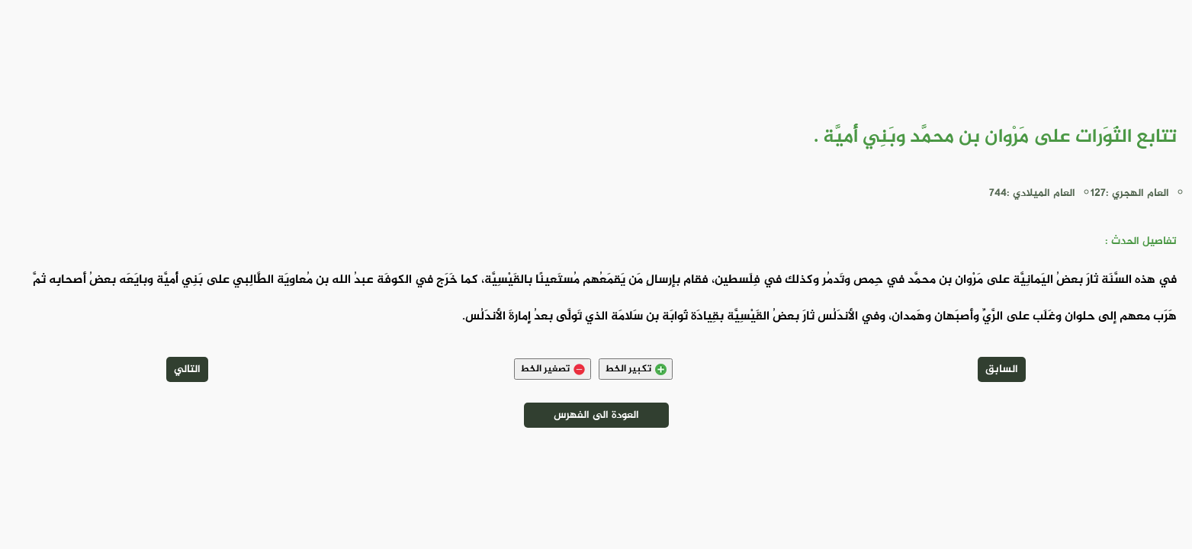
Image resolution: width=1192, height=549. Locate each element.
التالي (187, 369)
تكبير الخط (636, 369)
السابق (1001, 369)
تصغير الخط (552, 369)
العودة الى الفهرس (596, 415)
